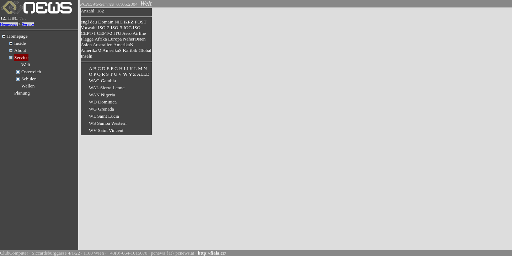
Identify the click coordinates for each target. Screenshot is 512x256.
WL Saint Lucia (104, 116)
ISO (136, 27)
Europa (115, 39)
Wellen (27, 86)
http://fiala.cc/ (212, 253)
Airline (139, 33)
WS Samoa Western (108, 123)
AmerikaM (91, 50)
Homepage (8, 24)
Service (28, 24)
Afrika (101, 39)
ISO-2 (104, 27)
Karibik (130, 50)
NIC (118, 22)
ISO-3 (116, 27)
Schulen (29, 78)
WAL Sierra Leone (106, 87)
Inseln (86, 56)
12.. (3, 18)
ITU (117, 33)
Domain (105, 22)
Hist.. (13, 18)
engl (85, 22)
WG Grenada (101, 109)
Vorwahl (89, 27)
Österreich (31, 71)
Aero (127, 33)
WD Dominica (103, 102)
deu (93, 22)
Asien (86, 44)
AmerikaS (112, 50)
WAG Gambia (102, 80)
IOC (127, 27)
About (20, 50)
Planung (22, 93)
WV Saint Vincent (106, 130)
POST (140, 22)
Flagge (87, 39)
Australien (103, 44)
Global (145, 50)
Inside (20, 43)
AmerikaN (123, 44)
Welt (25, 64)
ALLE (143, 74)
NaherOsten (134, 39)
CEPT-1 (88, 33)
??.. (22, 18)
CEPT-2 (104, 33)
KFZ (129, 22)
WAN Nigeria (102, 94)
